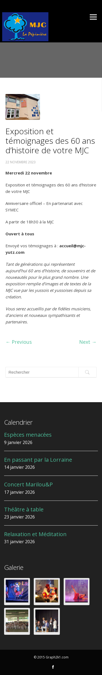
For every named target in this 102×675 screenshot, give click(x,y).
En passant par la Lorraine (38, 459)
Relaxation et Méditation (35, 534)
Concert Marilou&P (28, 484)
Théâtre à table (24, 509)
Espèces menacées (28, 434)
